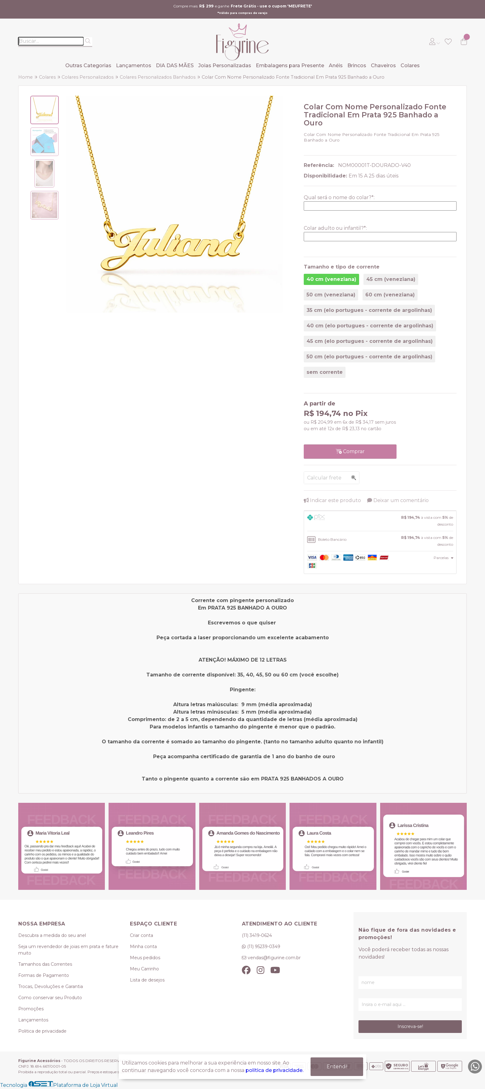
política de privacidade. (274, 1070)
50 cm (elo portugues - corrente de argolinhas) (369, 357)
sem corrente (325, 372)
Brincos (356, 65)
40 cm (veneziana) (331, 279)
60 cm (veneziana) (390, 295)
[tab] (380, 521)
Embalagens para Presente (290, 65)
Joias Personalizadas (224, 65)
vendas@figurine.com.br (274, 957)
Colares (410, 65)
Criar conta (141, 935)
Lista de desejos (147, 980)
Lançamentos (133, 65)
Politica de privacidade (42, 1031)
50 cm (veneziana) (331, 295)
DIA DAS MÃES (175, 65)
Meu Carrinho (144, 969)
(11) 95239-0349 (263, 946)
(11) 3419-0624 (257, 935)
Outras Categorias (88, 65)
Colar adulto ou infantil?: (335, 228)
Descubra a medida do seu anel (52, 935)
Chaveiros (383, 65)
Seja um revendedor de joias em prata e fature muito (68, 950)
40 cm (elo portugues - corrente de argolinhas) (370, 326)
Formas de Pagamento (43, 975)
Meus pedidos (145, 957)
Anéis (336, 65)
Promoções (31, 1009)
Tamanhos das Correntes (45, 964)
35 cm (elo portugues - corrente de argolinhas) (369, 310)
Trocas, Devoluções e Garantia (50, 986)
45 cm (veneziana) (390, 279)
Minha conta (143, 946)
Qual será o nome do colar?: (339, 197)
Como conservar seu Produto (50, 997)
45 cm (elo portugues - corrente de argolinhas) (370, 341)
